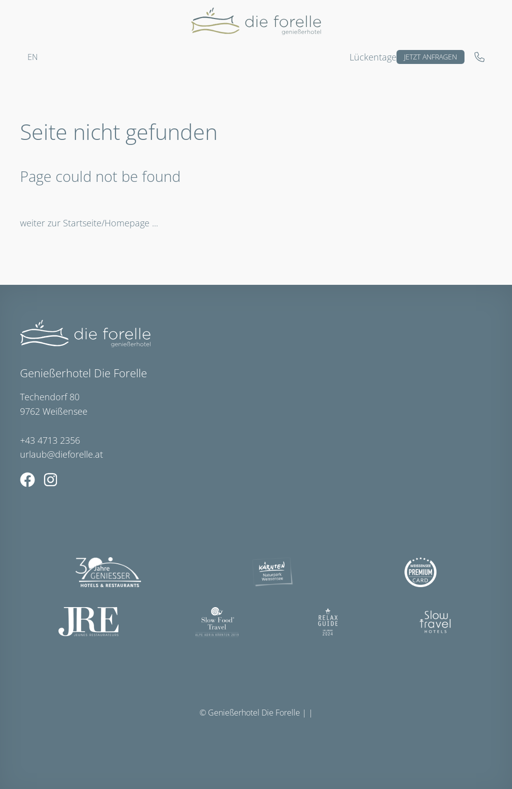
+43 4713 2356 (50, 440)
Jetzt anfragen (430, 56)
